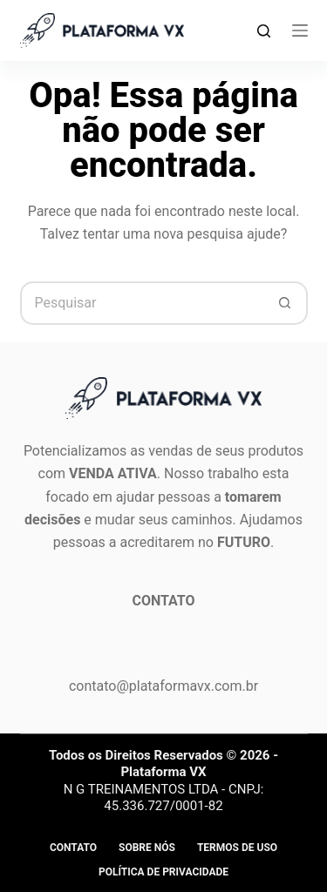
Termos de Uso (237, 847)
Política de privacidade (163, 872)
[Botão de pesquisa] (286, 303)
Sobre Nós (147, 847)
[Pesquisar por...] (142, 303)
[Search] (263, 30)
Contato (73, 847)
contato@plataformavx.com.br (163, 686)
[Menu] (300, 30)
